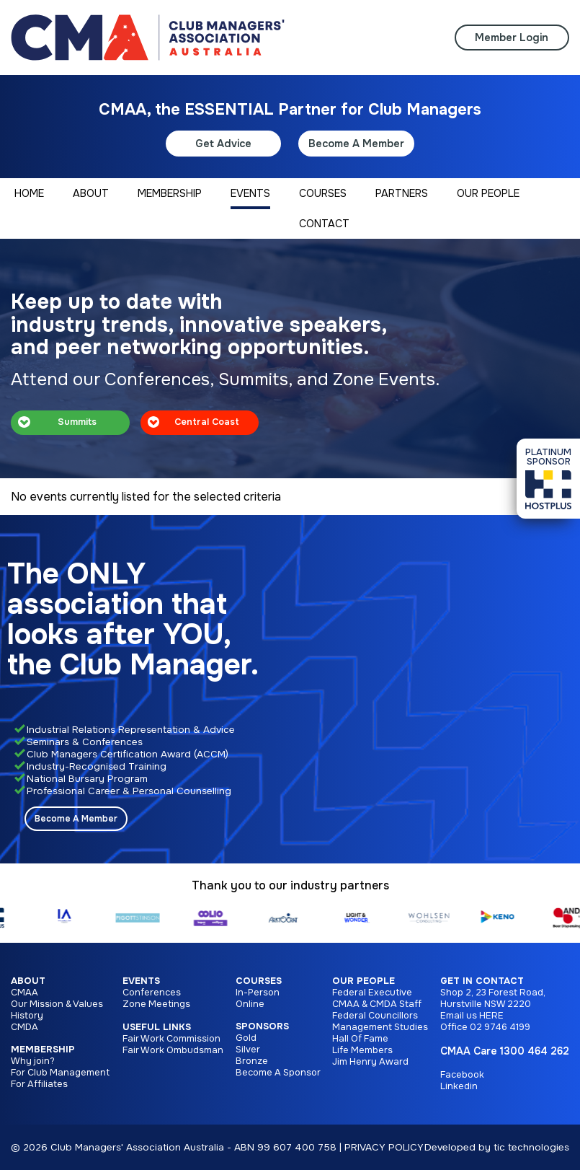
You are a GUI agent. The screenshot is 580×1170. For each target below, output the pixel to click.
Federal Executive (372, 992)
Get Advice (223, 143)
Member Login (511, 37)
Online (250, 1004)
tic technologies (531, 1147)
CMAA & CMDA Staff (376, 1004)
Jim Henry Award (370, 1062)
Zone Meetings (156, 1004)
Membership (43, 1049)
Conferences (151, 992)
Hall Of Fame (360, 1038)
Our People (363, 981)
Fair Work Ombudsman (172, 1050)
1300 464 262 (534, 1050)
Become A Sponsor (278, 1072)
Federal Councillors (375, 1015)
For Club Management (60, 1072)
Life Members (362, 1050)
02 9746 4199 (500, 1027)
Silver (248, 1049)
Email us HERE (472, 1015)
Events (141, 981)
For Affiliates (39, 1084)
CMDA (24, 1027)
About (28, 981)
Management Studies (380, 1027)
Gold (246, 1038)
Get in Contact (482, 981)
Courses (259, 981)
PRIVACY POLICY (384, 1147)
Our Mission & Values (57, 1004)
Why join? (33, 1061)
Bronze (252, 1061)
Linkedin (459, 1086)
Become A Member (356, 143)
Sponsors (262, 1026)
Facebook (462, 1075)
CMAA (24, 992)
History (27, 1015)
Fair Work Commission (171, 1038)
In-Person (258, 992)
